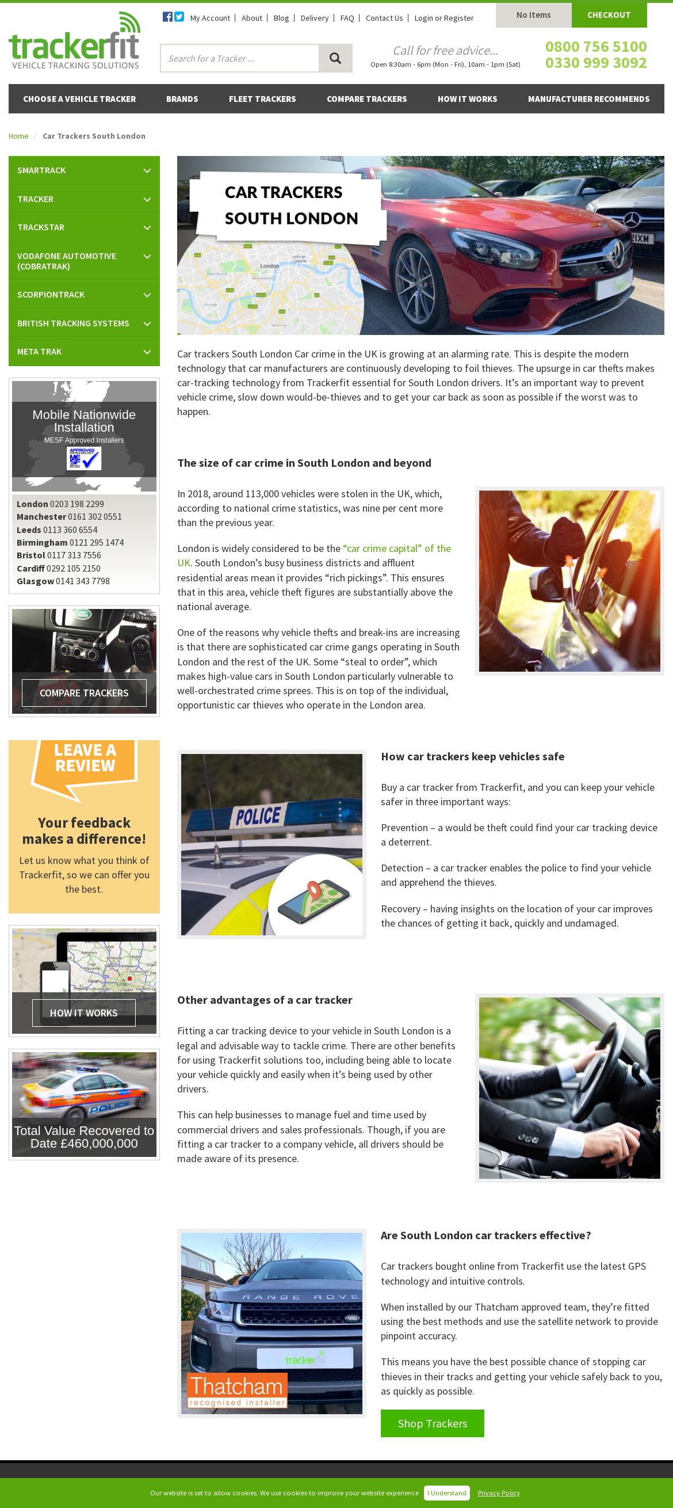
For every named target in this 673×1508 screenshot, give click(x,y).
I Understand (446, 1492)
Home (19, 136)
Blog (281, 18)
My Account (210, 18)
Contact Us (384, 18)
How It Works (468, 98)
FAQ (347, 18)
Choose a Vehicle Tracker (79, 98)
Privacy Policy (499, 1492)
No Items (534, 14)
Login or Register (444, 18)
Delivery (315, 18)
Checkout (609, 14)
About (252, 18)
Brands (182, 98)
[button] (84, 170)
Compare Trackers (367, 98)
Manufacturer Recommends (589, 98)
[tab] (84, 170)
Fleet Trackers (262, 98)
